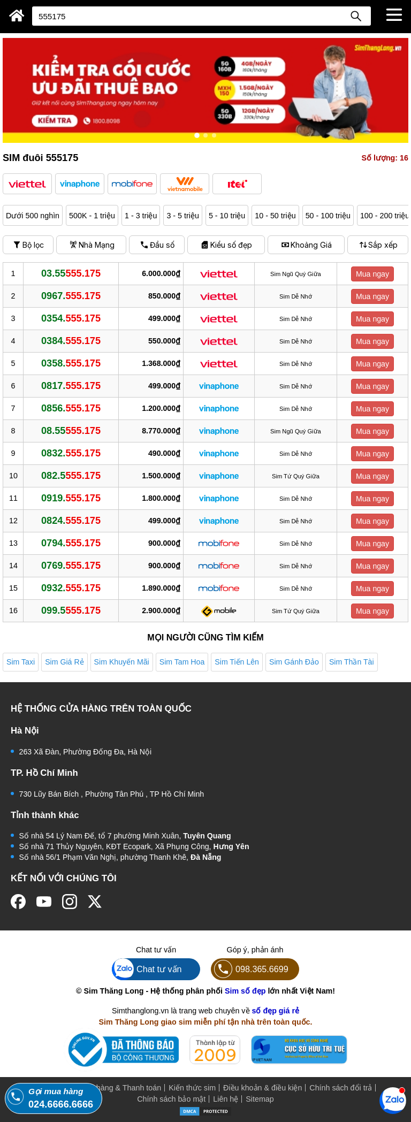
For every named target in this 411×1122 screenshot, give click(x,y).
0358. (71, 363)
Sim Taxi (20, 662)
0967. (71, 296)
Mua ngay (372, 274)
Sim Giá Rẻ (64, 662)
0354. (71, 318)
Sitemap (259, 1099)
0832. (71, 453)
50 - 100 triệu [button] (328, 215)
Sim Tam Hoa (182, 662)
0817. (71, 385)
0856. (71, 408)
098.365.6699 (249, 969)
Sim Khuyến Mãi (121, 662)
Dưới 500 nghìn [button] (32, 215)
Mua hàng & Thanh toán (120, 1087)
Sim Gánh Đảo (294, 662)
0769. (71, 565)
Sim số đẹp (245, 991)
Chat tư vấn (147, 969)
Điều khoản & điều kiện (262, 1087)
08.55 (71, 430)
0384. (71, 340)
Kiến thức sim (192, 1087)
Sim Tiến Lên (237, 662)
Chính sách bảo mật (171, 1099)
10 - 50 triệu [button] (275, 215)
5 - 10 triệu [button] (227, 215)
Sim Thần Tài (351, 662)
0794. (71, 543)
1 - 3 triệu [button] (141, 215)
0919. (71, 498)
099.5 (71, 610)
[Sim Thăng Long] (17, 15)
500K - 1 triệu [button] (92, 215)
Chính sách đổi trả (340, 1087)
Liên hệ (225, 1099)
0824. (71, 520)
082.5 (71, 475)
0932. (71, 588)
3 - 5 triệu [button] (182, 215)
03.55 (71, 273)
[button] (27, 183)
